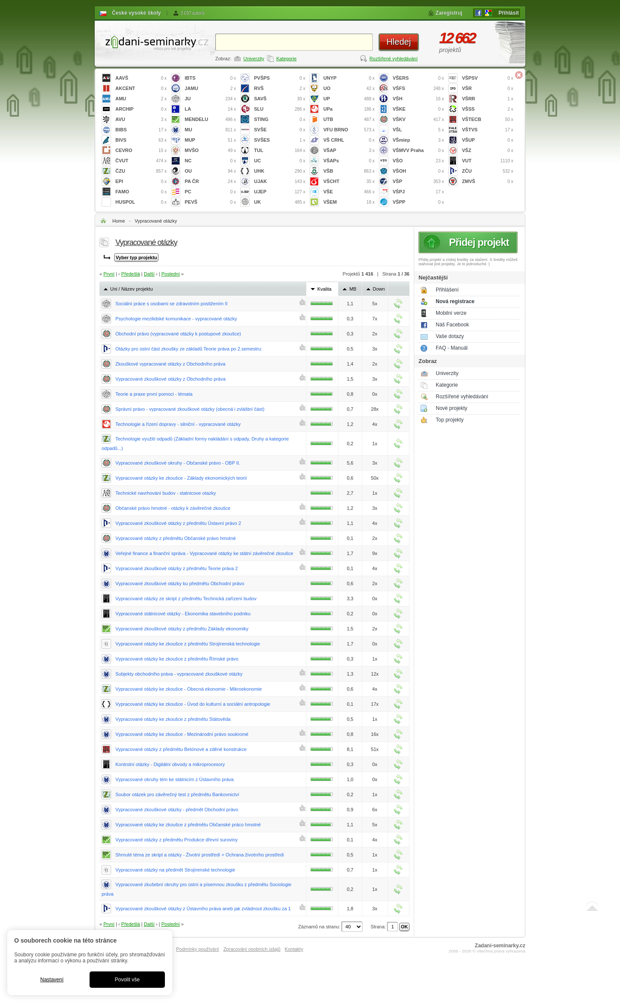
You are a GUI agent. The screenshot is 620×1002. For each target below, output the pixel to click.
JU (210, 99)
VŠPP (418, 202)
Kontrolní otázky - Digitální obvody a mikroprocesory (170, 764)
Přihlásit (509, 13)
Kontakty (294, 949)
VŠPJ (418, 192)
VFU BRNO (349, 130)
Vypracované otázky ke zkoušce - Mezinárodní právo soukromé (181, 734)
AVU (141, 119)
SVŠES (279, 140)
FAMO (141, 192)
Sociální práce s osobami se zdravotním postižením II (171, 303)
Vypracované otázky (156, 220)
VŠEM (349, 202)
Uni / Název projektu (131, 289)
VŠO (418, 161)
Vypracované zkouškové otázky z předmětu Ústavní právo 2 (178, 523)
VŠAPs (349, 161)
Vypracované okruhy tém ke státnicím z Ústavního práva (174, 779)
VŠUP (487, 140)
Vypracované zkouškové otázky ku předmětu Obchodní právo (179, 583)
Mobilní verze (451, 313)
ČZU (141, 171)
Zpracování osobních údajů (252, 949)
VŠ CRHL (349, 140)
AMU (141, 99)
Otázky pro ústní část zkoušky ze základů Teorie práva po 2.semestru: (188, 348)
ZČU (487, 171)
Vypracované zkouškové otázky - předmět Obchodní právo (176, 809)
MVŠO (210, 150)
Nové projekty (451, 408)
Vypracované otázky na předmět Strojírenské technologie (175, 869)
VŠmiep (418, 140)
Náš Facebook (452, 325)
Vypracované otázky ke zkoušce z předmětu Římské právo (177, 658)
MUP (210, 140)
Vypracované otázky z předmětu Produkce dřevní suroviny (176, 839)
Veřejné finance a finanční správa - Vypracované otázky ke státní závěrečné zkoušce (204, 553)
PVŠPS (279, 78)
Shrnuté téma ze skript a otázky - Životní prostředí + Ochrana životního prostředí (199, 854)
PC (210, 192)
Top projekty (450, 420)
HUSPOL (141, 202)
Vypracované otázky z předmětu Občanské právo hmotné (175, 538)
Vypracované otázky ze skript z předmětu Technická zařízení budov (186, 598)
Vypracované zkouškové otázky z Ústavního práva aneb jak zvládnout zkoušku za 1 (203, 908)
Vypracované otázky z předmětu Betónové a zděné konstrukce (181, 749)
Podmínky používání (197, 949)
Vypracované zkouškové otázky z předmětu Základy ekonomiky (181, 628)
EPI (141, 181)
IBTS (210, 78)
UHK (279, 171)
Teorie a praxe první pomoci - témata (153, 394)
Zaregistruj (449, 13)
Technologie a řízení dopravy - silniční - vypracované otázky (178, 424)
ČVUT (141, 161)
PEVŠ (210, 202)
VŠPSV (487, 78)
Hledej (399, 42)
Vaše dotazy (450, 336)
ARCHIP (141, 109)
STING (279, 119)
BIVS (141, 140)
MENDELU (210, 119)
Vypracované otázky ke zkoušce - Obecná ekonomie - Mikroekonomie (188, 689)
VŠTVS (487, 130)
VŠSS (487, 109)
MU (210, 130)
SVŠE (279, 130)
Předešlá (130, 273)
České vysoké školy (136, 13)
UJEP (279, 192)
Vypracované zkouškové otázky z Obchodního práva (170, 379)
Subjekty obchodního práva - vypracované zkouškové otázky (178, 673)
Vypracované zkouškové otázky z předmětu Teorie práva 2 (176, 568)
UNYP (349, 78)
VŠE (349, 192)
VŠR (487, 88)
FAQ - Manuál (452, 348)
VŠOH (418, 171)
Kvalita (324, 289)
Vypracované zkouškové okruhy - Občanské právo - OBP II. (177, 462)
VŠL (418, 130)
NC (210, 161)
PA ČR (210, 181)
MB (352, 289)
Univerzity (253, 58)
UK (279, 202)
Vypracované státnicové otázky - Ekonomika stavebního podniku (183, 613)
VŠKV (418, 119)
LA (210, 109)
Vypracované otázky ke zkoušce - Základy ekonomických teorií (181, 478)
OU (210, 171)
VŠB (349, 171)
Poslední (170, 273)
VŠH (418, 99)
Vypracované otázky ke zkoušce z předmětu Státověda (172, 719)
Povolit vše (127, 980)
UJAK (279, 181)
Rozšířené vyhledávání (393, 58)
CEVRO (141, 150)
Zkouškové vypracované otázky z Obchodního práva (170, 363)
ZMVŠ (487, 181)
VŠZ (487, 150)
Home (118, 220)
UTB (349, 119)
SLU (279, 109)
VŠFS (418, 88)
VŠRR (487, 99)
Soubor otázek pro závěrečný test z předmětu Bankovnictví (177, 794)
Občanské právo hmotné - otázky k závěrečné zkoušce (172, 508)
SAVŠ (279, 99)
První (109, 273)
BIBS (141, 130)
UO (349, 88)
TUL (279, 150)
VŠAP (349, 150)
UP (349, 99)
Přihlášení (447, 290)
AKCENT (141, 88)
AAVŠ (141, 78)
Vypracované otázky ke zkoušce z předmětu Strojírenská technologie (187, 643)
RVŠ (279, 88)
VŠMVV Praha (418, 150)
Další (149, 273)
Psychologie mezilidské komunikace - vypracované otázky (176, 318)
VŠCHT (349, 181)
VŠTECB (487, 119)
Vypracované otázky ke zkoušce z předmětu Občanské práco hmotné (188, 824)
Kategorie (286, 58)
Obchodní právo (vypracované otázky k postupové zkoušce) (178, 333)
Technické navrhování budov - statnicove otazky (165, 493)
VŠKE (418, 109)
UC (279, 161)
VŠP (418, 181)
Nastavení (51, 980)
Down (379, 289)
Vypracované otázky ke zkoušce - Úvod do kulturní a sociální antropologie (192, 704)
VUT (487, 161)
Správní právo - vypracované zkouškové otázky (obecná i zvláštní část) (189, 409)
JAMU (210, 88)
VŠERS (418, 78)
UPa (349, 109)
